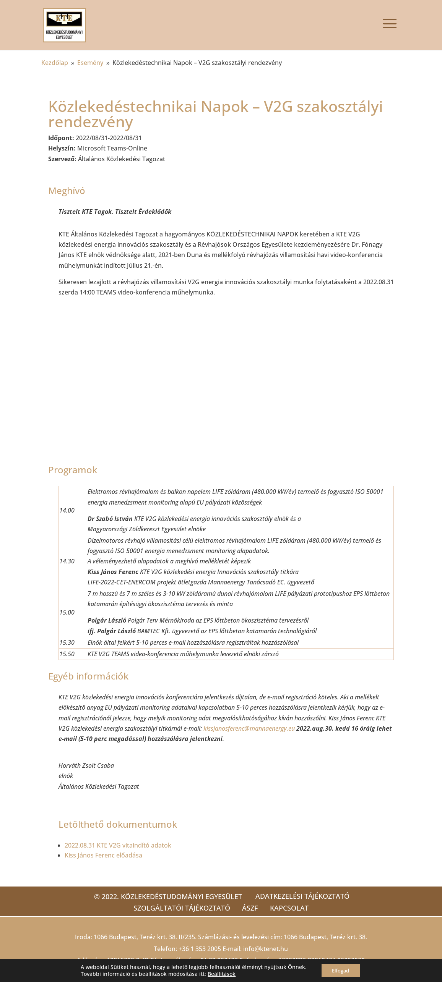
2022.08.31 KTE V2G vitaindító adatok (118, 845)
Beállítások (220, 973)
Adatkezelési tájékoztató (302, 896)
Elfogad (340, 970)
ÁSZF (250, 907)
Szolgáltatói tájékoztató (178, 907)
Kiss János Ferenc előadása (103, 855)
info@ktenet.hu (265, 949)
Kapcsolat (292, 907)
